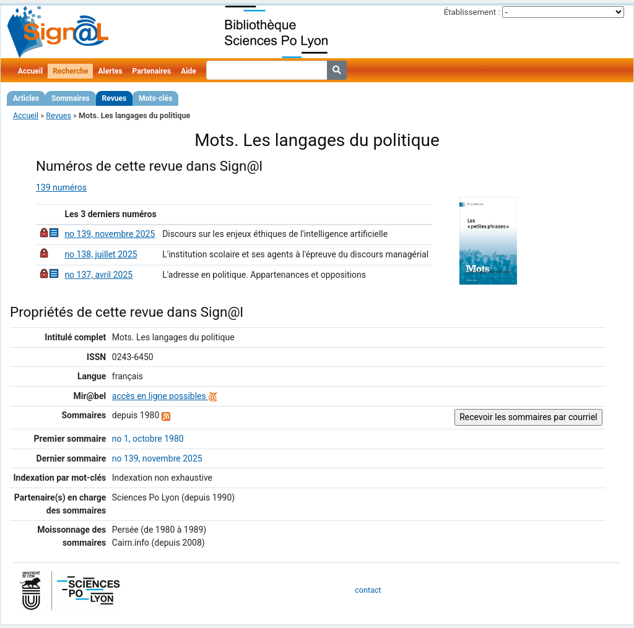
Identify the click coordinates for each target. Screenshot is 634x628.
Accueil (30, 71)
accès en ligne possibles (165, 396)
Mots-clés (155, 98)
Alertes (110, 71)
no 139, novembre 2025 (109, 234)
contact (368, 590)
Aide (188, 71)
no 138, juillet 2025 (100, 254)
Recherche (70, 71)
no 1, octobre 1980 (148, 439)
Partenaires (152, 71)
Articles (26, 98)
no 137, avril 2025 (98, 275)
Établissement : (472, 12)
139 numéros (61, 187)
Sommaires (70, 98)
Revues (114, 98)
